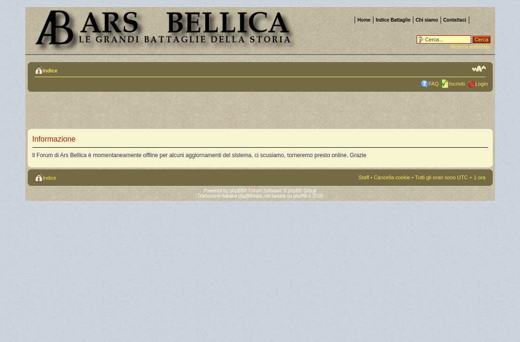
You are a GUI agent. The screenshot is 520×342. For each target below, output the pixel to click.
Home (364, 20)
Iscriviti (457, 84)
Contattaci (454, 20)
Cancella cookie (392, 177)
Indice (50, 70)
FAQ (433, 84)
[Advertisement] (149, 113)
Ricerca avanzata (470, 46)
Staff (363, 177)
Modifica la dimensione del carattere (479, 68)
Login (481, 84)
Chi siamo (427, 20)
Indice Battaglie (393, 20)
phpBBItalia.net (254, 196)
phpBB (237, 190)
